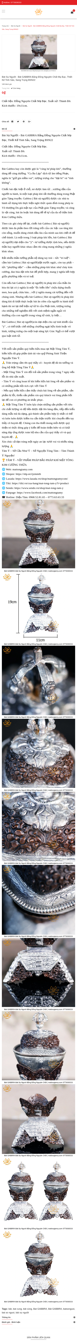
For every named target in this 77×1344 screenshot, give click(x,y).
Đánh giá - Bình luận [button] (11, 1322)
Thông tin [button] (6, 1317)
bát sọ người (22, 1312)
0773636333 (16, 2)
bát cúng (27, 1309)
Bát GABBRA (55, 1309)
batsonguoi (69, 1309)
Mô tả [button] (4, 129)
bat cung (17, 1309)
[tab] (38, 129)
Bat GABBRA (40, 1309)
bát (10, 1309)
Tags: (5, 1309)
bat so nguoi (8, 1312)
